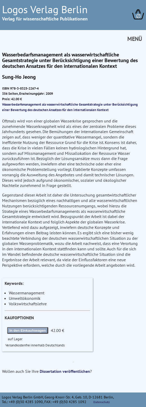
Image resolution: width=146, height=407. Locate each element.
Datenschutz (101, 402)
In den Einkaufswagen (27, 330)
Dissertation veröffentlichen (65, 371)
